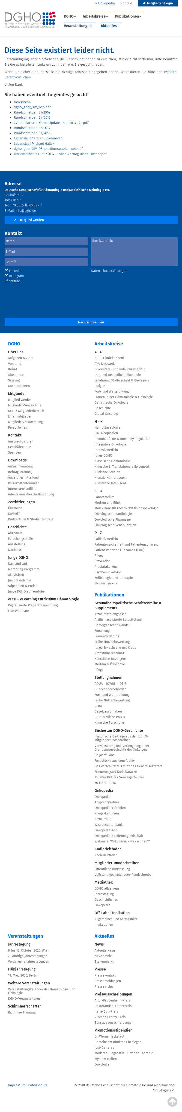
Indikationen (104, 925)
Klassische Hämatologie (112, 461)
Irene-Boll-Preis (106, 1012)
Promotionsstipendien (113, 1030)
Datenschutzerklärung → (109, 271)
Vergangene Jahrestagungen (28, 962)
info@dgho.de (25, 211)
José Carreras (104, 1048)
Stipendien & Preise (22, 586)
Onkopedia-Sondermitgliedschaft (119, 836)
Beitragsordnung (20, 472)
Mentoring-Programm (23, 569)
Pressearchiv (104, 987)
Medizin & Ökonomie (110, 664)
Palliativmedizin (106, 539)
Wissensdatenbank (108, 825)
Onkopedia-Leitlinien (110, 808)
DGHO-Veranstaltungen (25, 999)
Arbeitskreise (95, 16)
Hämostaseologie (107, 428)
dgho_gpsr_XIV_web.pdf (32, 107)
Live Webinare (18, 611)
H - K (99, 421)
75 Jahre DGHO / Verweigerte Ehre (119, 777)
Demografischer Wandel (112, 625)
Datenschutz (37, 1085)
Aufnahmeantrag (20, 466)
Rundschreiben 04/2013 (32, 117)
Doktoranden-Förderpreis (113, 1006)
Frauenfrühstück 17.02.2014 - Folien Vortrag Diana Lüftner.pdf (60, 154)
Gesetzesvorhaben (108, 711)
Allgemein (15, 533)
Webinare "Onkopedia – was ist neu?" (122, 841)
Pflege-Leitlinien (107, 813)
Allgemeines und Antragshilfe (116, 919)
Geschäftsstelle (19, 447)
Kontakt (126, 3)
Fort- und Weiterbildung (112, 391)
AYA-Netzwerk (105, 364)
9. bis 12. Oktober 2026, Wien (28, 950)
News (99, 944)
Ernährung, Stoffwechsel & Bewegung (122, 380)
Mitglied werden (29, 220)
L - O (98, 491)
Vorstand (14, 364)
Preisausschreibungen (113, 994)
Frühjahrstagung (22, 969)
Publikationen (128, 16)
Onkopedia (106, 3)
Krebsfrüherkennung (109, 653)
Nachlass (15, 550)
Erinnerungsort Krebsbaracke (116, 772)
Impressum (17, 1085)
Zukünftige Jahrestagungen (27, 956)
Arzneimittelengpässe (110, 614)
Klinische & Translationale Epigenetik (122, 467)
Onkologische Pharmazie (113, 520)
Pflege (99, 556)
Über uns (15, 352)
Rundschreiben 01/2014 (32, 112)
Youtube (13, 281)
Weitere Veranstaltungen (29, 983)
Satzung (14, 380)
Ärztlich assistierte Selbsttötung (118, 620)
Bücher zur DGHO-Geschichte (119, 730)
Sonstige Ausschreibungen (114, 1023)
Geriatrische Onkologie (111, 403)
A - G (98, 352)
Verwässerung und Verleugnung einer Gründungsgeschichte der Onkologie (122, 748)
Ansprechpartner (20, 441)
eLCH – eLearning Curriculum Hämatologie (43, 599)
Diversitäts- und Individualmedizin (120, 369)
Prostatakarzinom (107, 567)
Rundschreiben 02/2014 (32, 128)
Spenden (14, 453)
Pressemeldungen (108, 981)
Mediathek (104, 882)
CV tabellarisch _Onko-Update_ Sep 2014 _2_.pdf (51, 123)
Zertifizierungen (21, 502)
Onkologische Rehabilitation (115, 525)
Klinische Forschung (109, 723)
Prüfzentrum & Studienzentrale (31, 519)
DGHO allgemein (107, 889)
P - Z (98, 533)
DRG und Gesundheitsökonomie (118, 375)
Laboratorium (104, 497)
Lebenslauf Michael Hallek (34, 143)
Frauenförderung (107, 636)
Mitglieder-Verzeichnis (24, 405)
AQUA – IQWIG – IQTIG (110, 684)
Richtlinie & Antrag (22, 1012)
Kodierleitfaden (108, 849)
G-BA (98, 706)
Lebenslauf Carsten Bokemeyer (38, 138)
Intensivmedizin (106, 450)
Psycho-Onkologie (108, 572)
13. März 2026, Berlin (23, 975)
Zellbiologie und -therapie (114, 578)
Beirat (12, 369)
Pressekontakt (105, 975)
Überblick (15, 508)
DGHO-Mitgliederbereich (26, 411)
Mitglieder (17, 393)
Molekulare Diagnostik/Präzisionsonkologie (126, 508)
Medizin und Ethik (107, 503)
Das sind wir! (17, 564)
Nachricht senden (91, 322)
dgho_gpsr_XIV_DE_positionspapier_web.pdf (48, 149)
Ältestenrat (16, 375)
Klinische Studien (107, 472)
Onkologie (102, 1064)
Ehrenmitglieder (19, 416)
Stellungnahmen (108, 677)
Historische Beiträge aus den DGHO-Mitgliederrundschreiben (122, 738)
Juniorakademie (19, 580)
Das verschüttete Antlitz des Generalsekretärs (128, 766)
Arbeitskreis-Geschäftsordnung (31, 494)
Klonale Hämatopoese (111, 478)
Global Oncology (107, 414)
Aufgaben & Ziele (20, 358)
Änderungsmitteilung (23, 477)
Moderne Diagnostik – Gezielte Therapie (124, 1053)
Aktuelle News (105, 950)
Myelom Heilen (106, 1059)
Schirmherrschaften (25, 1006)
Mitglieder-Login (158, 3)
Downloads (17, 460)
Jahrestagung (104, 894)
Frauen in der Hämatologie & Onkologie (124, 397)
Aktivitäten (16, 575)
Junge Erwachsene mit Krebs (115, 648)
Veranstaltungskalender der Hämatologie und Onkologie (41, 991)
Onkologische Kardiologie (113, 514)
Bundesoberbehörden (110, 689)
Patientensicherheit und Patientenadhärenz (126, 545)
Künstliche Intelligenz (110, 483)
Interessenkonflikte (22, 489)
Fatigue (100, 386)
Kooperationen (19, 386)
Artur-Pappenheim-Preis (112, 1000)
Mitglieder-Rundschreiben (117, 863)
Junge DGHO (18, 557)
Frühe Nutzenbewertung (112, 642)
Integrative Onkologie (110, 444)
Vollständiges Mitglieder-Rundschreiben (124, 875)
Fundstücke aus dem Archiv (115, 761)
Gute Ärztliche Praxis (110, 717)
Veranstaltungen (79, 26)
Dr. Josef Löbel (105, 755)
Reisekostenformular (23, 483)
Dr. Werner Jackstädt (109, 1036)
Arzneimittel (103, 819)
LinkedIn (13, 271)
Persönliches (17, 428)
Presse (100, 969)
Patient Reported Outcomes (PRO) (119, 550)
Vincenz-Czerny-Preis (110, 1017)
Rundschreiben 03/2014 (32, 133)
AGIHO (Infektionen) (109, 358)
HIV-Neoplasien (106, 433)
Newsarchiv (22, 102)
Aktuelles (110, 26)
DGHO (70, 16)
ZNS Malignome (106, 583)
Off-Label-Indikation (112, 913)
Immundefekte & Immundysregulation (122, 439)
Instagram (14, 276)
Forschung (102, 631)
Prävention (102, 561)
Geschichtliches (106, 900)
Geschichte (17, 527)
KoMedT (14, 514)
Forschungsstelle (20, 539)
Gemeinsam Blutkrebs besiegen (118, 1042)
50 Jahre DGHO (105, 783)
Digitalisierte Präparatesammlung (33, 605)
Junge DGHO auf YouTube (26, 591)
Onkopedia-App (106, 830)
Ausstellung (16, 544)
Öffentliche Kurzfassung (112, 869)
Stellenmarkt (104, 962)
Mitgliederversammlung (25, 422)
